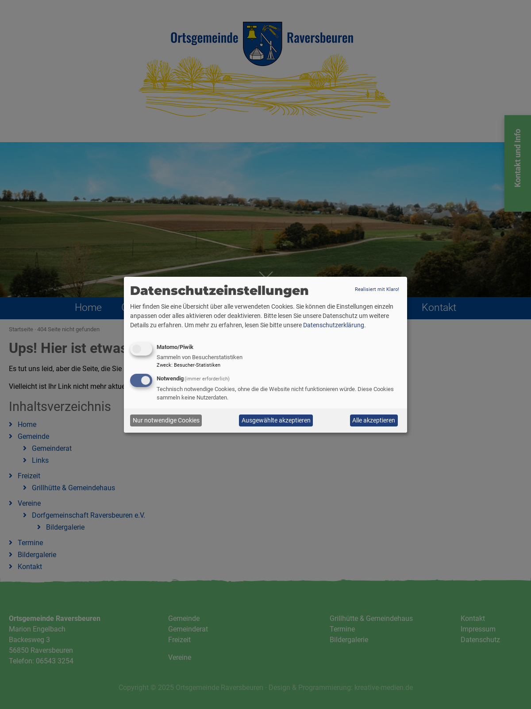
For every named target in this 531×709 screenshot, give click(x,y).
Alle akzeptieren (373, 420)
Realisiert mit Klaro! (377, 289)
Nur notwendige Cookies (166, 420)
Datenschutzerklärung (333, 325)
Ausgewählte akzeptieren (276, 420)
